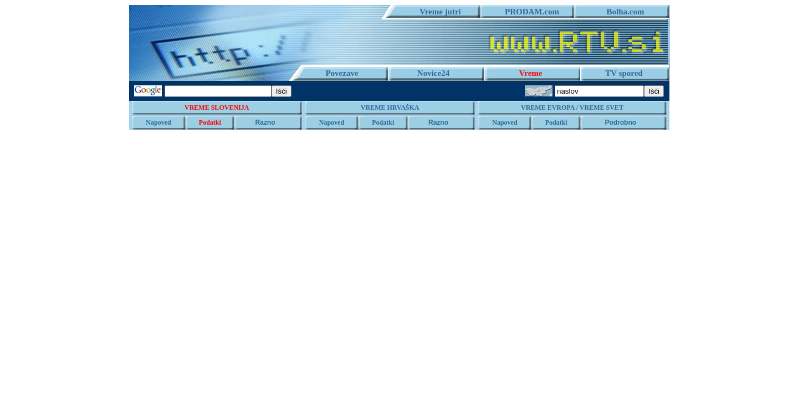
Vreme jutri (436, 11)
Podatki (210, 122)
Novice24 (433, 73)
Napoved (158, 122)
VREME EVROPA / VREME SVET (572, 107)
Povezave (341, 73)
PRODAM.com (528, 11)
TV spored (623, 73)
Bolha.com (621, 11)
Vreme (531, 73)
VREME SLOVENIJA (217, 107)
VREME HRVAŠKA (390, 107)
